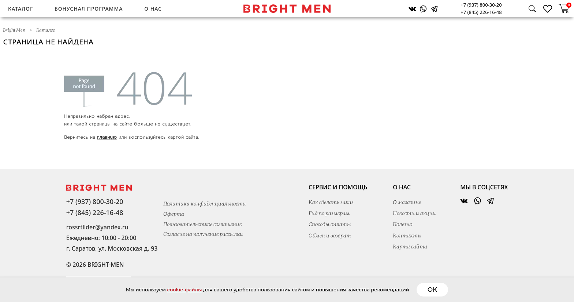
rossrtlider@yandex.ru (97, 227)
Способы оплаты (330, 224)
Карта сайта (410, 247)
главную (107, 137)
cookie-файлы (159, 289)
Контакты (407, 236)
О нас (153, 8)
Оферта (173, 214)
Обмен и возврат (330, 236)
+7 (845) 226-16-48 (481, 12)
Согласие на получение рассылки (203, 234)
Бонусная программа (89, 8)
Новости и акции (414, 213)
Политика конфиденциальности (204, 204)
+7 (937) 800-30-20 (481, 4)
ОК (475, 289)
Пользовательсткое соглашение (202, 224)
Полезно (402, 224)
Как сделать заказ (331, 202)
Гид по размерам (329, 213)
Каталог (20, 8)
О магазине (407, 202)
